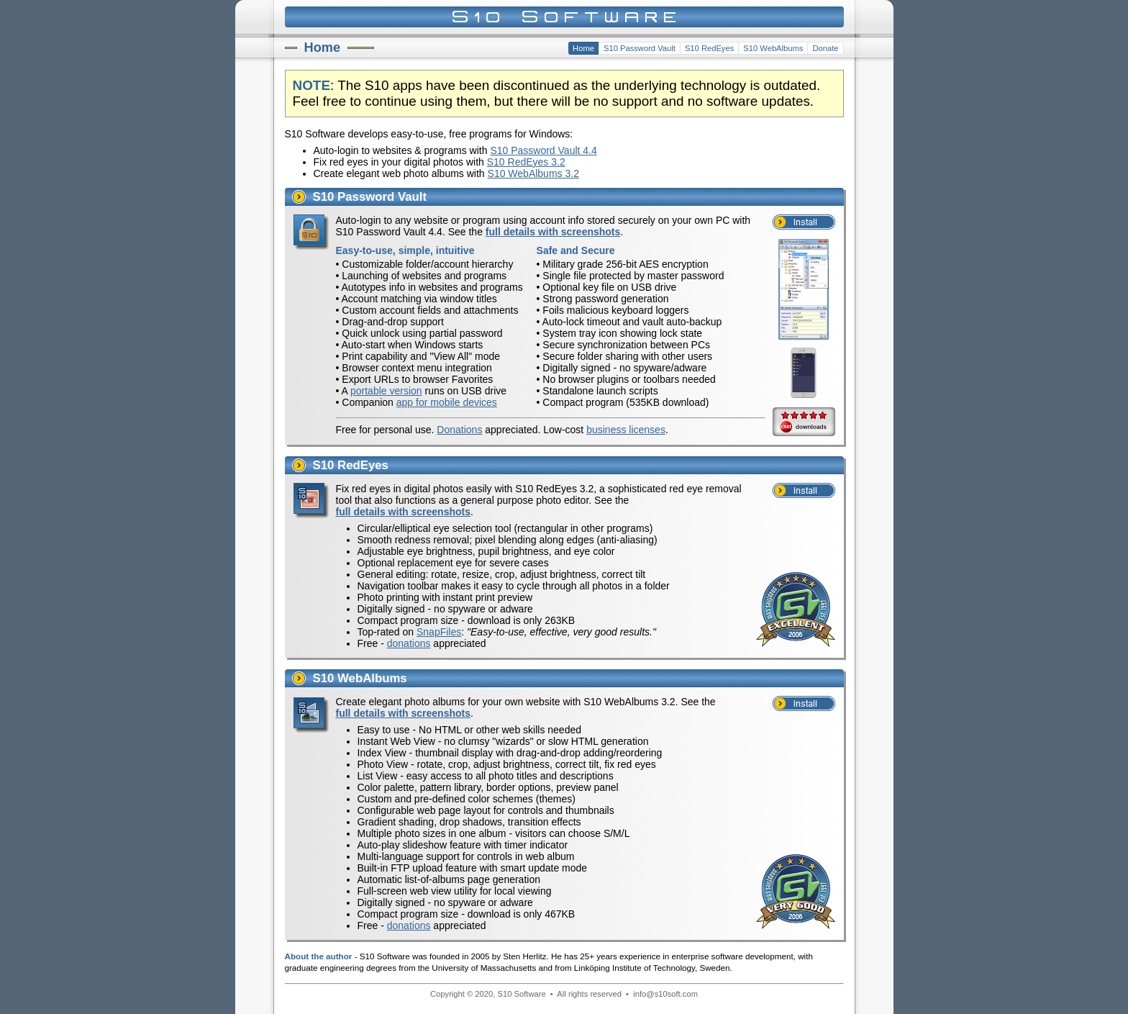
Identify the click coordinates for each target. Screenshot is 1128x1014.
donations (409, 643)
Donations (459, 429)
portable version (386, 391)
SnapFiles (439, 632)
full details (553, 231)
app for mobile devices (446, 402)
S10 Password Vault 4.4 (543, 150)
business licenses (625, 429)
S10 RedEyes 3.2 (526, 162)
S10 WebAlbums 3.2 (533, 173)
